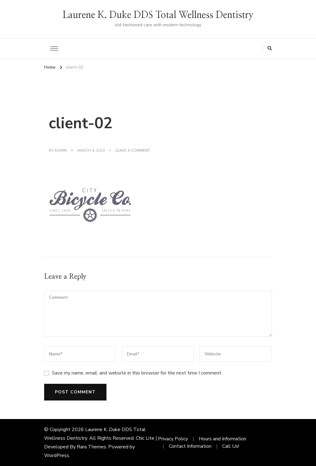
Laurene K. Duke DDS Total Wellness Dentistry (158, 15)
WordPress (56, 455)
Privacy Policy (173, 438)
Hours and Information (222, 438)
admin (60, 150)
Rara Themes (91, 446)
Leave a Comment (132, 151)
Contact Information (190, 446)
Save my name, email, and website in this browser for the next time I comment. (137, 373)
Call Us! (230, 446)
